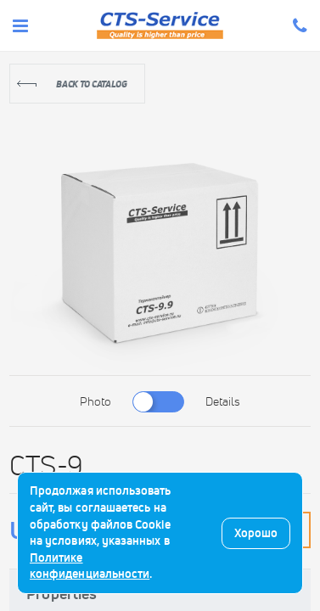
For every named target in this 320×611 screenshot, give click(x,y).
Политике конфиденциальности (89, 566)
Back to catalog (91, 84)
